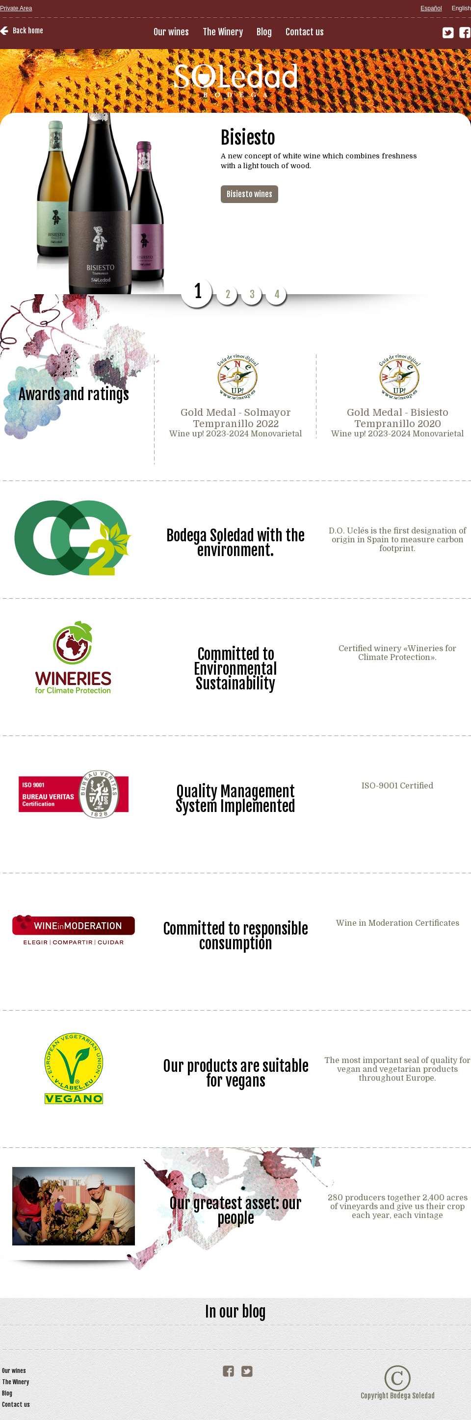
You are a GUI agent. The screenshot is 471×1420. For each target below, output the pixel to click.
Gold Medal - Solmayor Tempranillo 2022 (236, 418)
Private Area (16, 8)
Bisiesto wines (249, 194)
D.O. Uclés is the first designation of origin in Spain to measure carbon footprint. (397, 540)
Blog (264, 31)
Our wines (171, 31)
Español (431, 8)
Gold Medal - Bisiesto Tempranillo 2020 (397, 418)
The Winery (223, 31)
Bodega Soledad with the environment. (235, 542)
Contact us (305, 31)
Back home (28, 30)
